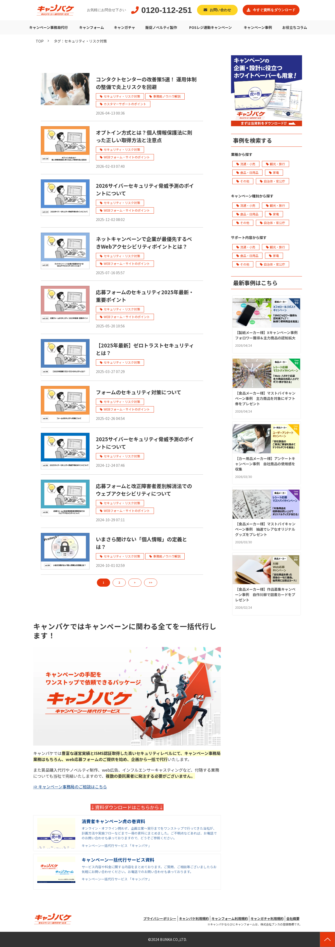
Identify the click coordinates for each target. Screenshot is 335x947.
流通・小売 (245, 164)
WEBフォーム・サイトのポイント (127, 157)
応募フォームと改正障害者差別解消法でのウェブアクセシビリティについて (144, 489)
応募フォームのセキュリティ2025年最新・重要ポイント (145, 295)
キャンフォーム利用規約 (229, 918)
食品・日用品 (247, 172)
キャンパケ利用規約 (194, 918)
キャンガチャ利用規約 (267, 918)
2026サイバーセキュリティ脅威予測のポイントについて (145, 189)
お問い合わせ (220, 10)
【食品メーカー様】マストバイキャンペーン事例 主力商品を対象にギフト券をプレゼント (265, 398)
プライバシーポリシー (159, 918)
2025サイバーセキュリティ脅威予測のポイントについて (145, 442)
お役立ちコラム (294, 27)
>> (150, 582)
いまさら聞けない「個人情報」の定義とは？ (141, 542)
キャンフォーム (91, 27)
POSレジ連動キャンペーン (210, 27)
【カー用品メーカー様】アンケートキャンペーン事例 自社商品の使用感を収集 (265, 464)
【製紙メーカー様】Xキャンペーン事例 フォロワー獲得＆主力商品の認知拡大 (266, 335)
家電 (274, 172)
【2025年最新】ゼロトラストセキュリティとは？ (145, 349)
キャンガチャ (124, 27)
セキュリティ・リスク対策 (122, 96)
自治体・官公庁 (272, 181)
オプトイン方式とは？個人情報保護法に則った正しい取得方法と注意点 (144, 136)
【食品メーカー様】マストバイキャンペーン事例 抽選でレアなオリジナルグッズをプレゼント (265, 529)
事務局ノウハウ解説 (167, 96)
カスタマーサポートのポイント (125, 104)
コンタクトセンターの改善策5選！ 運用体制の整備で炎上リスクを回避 (146, 83)
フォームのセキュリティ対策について (138, 392)
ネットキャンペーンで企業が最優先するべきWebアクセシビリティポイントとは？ (144, 242)
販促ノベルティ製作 (161, 27)
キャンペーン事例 (258, 27)
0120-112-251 (166, 10)
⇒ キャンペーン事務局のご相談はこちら (70, 787)
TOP (40, 41)
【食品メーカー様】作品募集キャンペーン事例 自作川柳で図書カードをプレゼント (265, 594)
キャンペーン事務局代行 (48, 27)
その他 (242, 181)
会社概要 (292, 918)
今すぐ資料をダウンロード (274, 10)
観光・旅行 (275, 164)
